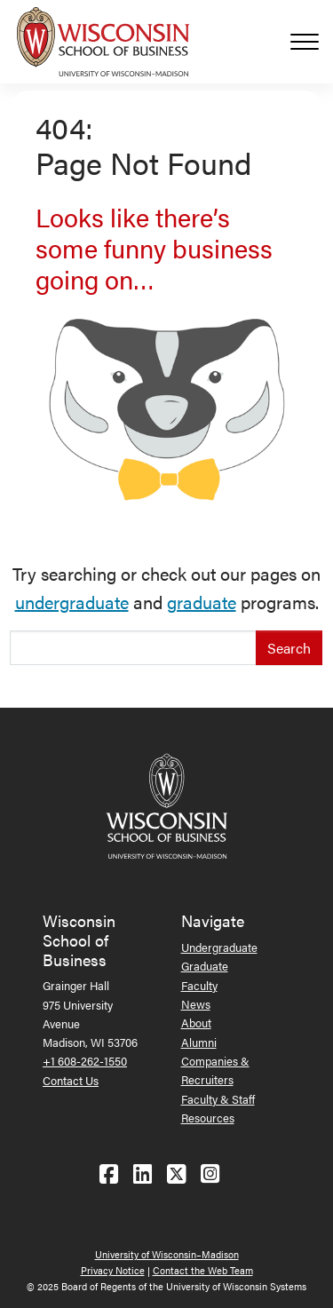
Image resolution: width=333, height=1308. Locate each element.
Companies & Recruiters (215, 1070)
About (196, 1022)
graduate (201, 601)
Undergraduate (219, 947)
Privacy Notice (113, 1270)
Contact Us (71, 1080)
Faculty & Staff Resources (218, 1108)
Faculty (199, 985)
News (195, 1003)
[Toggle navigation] (311, 41)
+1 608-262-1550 (85, 1060)
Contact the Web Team (203, 1270)
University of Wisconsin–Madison (167, 1254)
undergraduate (72, 601)
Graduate (204, 965)
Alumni (199, 1042)
